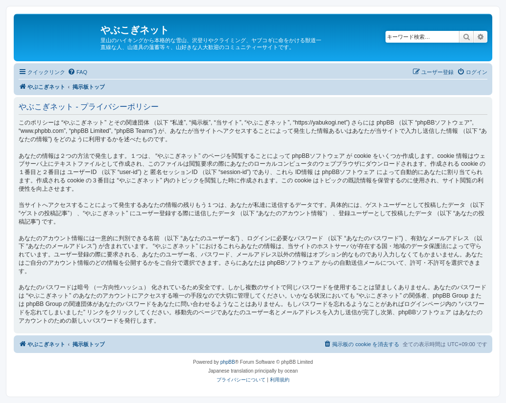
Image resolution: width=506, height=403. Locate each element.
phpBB (227, 362)
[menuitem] (77, 72)
